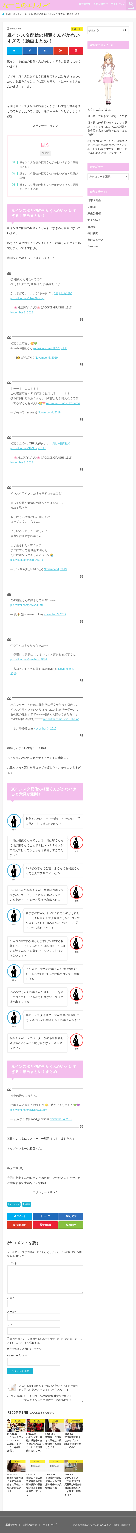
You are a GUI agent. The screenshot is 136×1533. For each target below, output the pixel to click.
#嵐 (56, 293)
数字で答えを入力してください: (24, 1348)
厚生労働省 (94, 213)
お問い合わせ (101, 3)
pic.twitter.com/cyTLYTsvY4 (63, 403)
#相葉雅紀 (65, 293)
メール (11, 1311)
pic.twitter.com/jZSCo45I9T (27, 604)
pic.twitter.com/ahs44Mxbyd (27, 298)
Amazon (92, 246)
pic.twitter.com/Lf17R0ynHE (50, 348)
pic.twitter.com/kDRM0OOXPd (28, 1109)
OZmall (91, 206)
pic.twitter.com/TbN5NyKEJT (28, 448)
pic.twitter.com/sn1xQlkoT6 (27, 559)
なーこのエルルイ (27, 5)
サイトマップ (118, 3)
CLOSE (45, 153)
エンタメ (15, 1204)
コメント (12, 1263)
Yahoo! (91, 226)
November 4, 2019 (49, 412)
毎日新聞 (92, 233)
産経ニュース (95, 239)
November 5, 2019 (21, 312)
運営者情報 (84, 3)
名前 (10, 1297)
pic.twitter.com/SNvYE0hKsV (61, 719)
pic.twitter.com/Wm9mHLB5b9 (28, 659)
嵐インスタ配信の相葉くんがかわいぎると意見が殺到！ (48, 175)
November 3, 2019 (55, 614)
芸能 (28, 1204)
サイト (11, 1325)
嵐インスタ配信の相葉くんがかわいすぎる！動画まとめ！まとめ (48, 186)
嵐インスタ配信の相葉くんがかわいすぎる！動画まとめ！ (48, 164)
